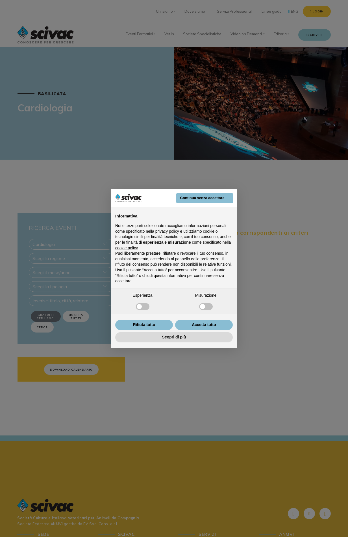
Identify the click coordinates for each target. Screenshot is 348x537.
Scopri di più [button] (174, 337)
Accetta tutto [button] (204, 324)
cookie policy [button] (126, 248)
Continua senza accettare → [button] (204, 198)
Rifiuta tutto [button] (144, 324)
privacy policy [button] (167, 231)
